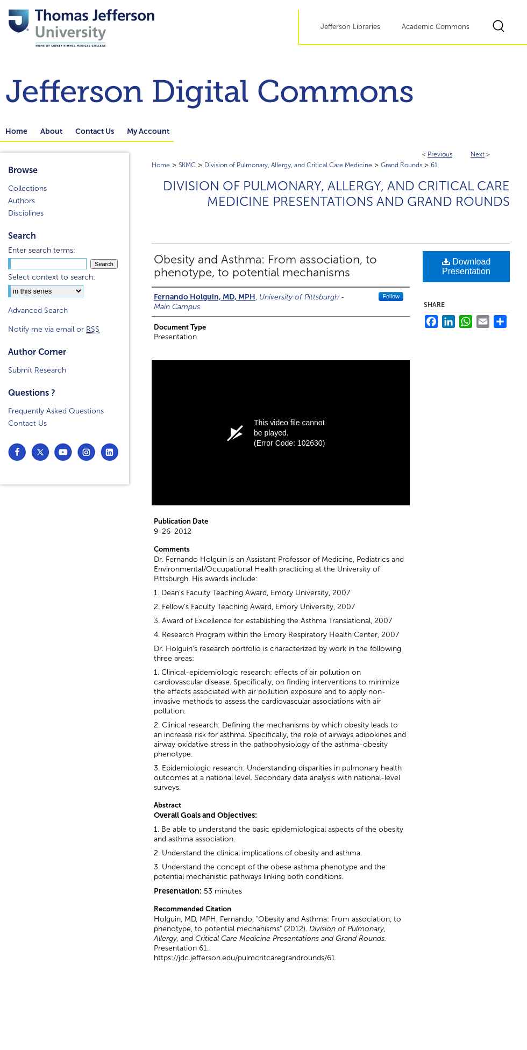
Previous (440, 154)
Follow (391, 296)
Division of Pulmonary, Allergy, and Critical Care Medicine (288, 165)
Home (161, 165)
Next (478, 154)
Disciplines (26, 213)
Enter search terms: (41, 250)
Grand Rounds (401, 165)
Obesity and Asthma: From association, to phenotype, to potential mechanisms (265, 266)
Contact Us (27, 423)
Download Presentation (466, 266)
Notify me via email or (53, 329)
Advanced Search (38, 310)
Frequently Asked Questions (56, 411)
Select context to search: (51, 277)
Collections (27, 188)
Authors (21, 201)
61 (434, 165)
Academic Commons (435, 27)
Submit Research (37, 370)
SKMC (187, 165)
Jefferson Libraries (350, 27)
